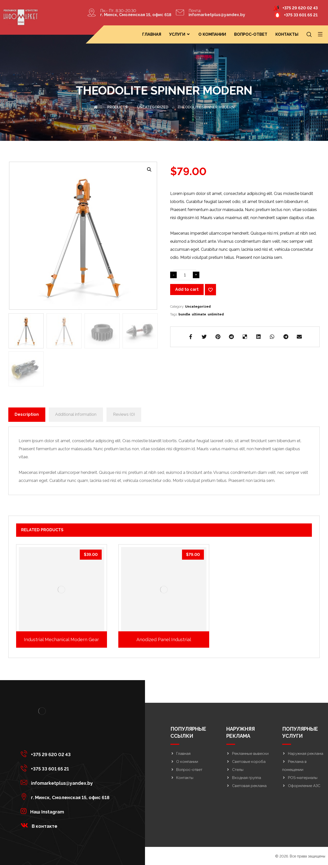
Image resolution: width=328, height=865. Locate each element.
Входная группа (243, 777)
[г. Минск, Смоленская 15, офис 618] (66, 796)
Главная (180, 753)
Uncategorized (198, 306)
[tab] (26, 414)
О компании (184, 761)
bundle (184, 314)
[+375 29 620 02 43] (66, 753)
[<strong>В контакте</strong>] (66, 825)
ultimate (199, 314)
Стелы (234, 769)
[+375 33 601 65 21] (66, 767)
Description (27, 414)
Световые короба (246, 761)
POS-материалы (299, 777)
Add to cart (187, 289)
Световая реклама (246, 786)
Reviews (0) (124, 414)
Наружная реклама (302, 753)
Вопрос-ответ (186, 769)
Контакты (181, 777)
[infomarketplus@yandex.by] (66, 782)
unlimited (216, 314)
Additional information (75, 414)
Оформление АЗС (301, 786)
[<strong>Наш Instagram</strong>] (66, 810)
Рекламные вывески (247, 753)
